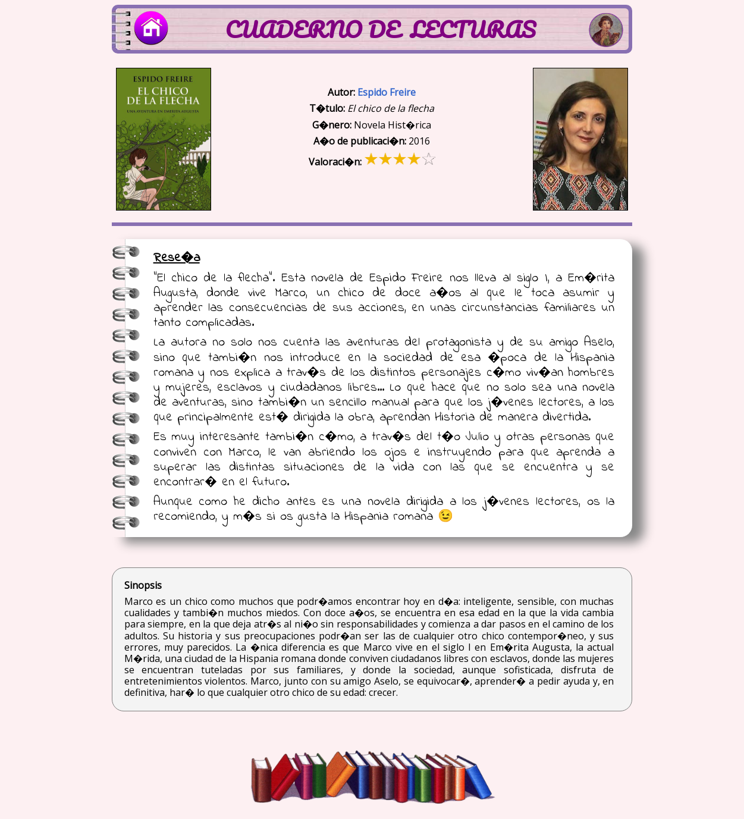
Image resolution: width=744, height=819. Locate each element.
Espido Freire (386, 92)
